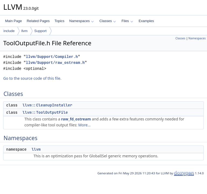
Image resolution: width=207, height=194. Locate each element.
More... (84, 124)
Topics (59, 21)
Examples (146, 21)
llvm (24, 31)
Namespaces (81, 21)
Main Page (13, 21)
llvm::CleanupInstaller (47, 105)
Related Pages (38, 21)
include (9, 31)
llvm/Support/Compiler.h (52, 56)
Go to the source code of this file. (32, 78)
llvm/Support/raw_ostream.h (55, 62)
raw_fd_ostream (76, 119)
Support (40, 31)
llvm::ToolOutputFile (45, 112)
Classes (107, 21)
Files (127, 21)
